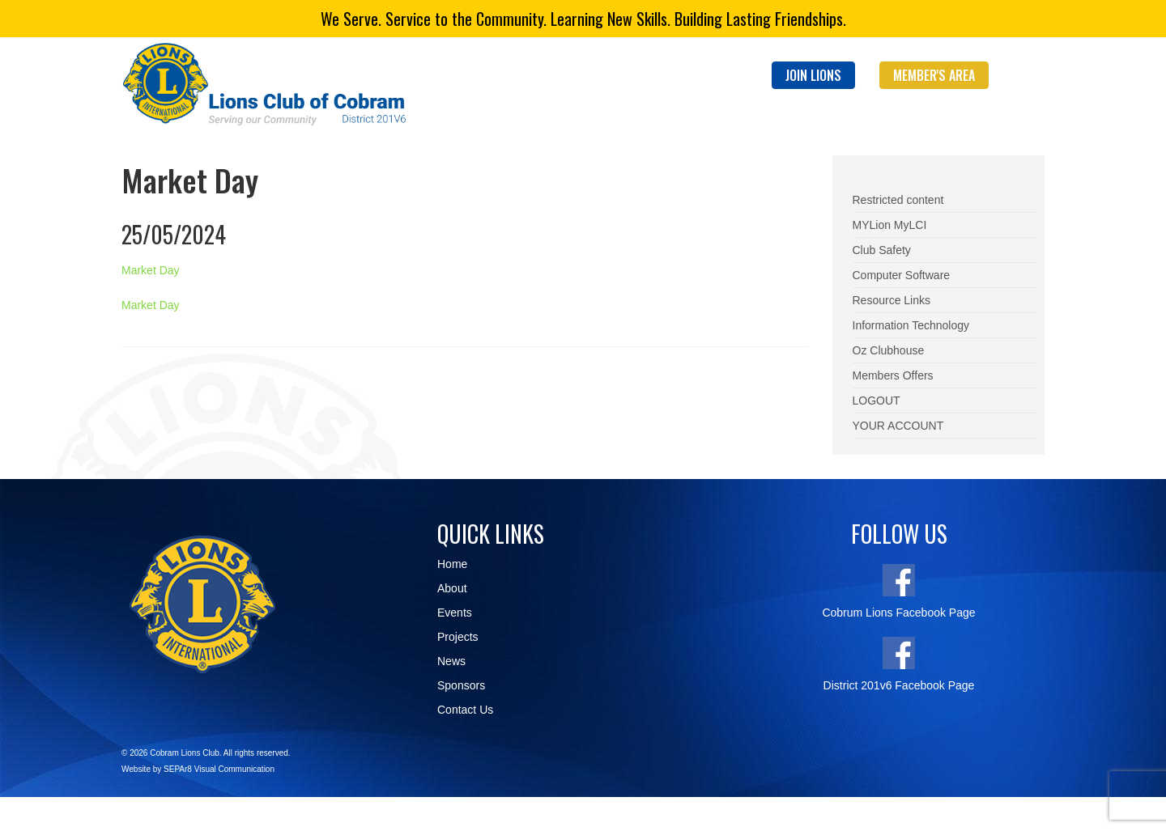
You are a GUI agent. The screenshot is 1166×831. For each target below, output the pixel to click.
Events (454, 612)
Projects (458, 636)
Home (452, 564)
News (451, 661)
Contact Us (465, 709)
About (452, 588)
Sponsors (461, 685)
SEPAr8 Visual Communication (219, 769)
